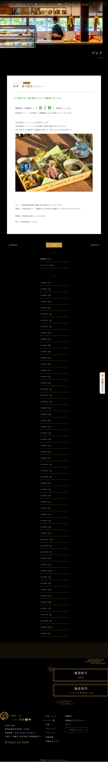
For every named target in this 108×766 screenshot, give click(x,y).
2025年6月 (45, 355)
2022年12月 (45, 542)
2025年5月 (45, 361)
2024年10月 (45, 405)
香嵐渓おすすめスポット (75, 724)
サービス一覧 (49, 724)
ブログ (68, 728)
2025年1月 (45, 386)
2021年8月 (45, 636)
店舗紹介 (60, 4)
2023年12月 (45, 467)
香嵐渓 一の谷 (19, 719)
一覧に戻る (54, 245)
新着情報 (44, 260)
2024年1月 (45, 461)
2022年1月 (45, 611)
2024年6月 (45, 430)
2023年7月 (45, 499)
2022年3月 (45, 599)
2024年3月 (45, 449)
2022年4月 (45, 593)
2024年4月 (45, 442)
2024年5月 (45, 436)
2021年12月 (45, 618)
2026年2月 (45, 305)
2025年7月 (45, 348)
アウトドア (51, 4)
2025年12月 (45, 317)
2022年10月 (45, 555)
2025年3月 (45, 373)
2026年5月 (45, 286)
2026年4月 (45, 292)
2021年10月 (45, 624)
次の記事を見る (94, 245)
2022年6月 (45, 580)
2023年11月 (45, 474)
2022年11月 (45, 549)
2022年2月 (45, 605)
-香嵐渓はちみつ (52, 745)
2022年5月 (45, 586)
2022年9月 (45, 561)
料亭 (36, 4)
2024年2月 (45, 455)
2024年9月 (45, 411)
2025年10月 (45, 330)
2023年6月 (45, 505)
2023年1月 (45, 536)
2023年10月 (45, 480)
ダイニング (42, 4)
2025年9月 (45, 336)
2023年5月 (45, 511)
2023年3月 (45, 524)
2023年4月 (45, 517)
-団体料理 (49, 741)
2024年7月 (45, 424)
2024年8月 (45, 417)
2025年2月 (45, 380)
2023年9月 (45, 486)
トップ (11, 4)
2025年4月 (45, 367)
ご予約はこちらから (98, 4)
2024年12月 (45, 392)
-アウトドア (50, 737)
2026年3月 (45, 298)
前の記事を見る (14, 245)
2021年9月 (45, 630)
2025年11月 (45, 323)
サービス (30, 4)
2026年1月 (45, 311)
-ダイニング (50, 733)
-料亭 (47, 728)
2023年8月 (45, 492)
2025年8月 (45, 342)
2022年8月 (45, 568)
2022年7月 (45, 574)
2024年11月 (45, 398)
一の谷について (20, 4)
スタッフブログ (46, 266)
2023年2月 (45, 530)
